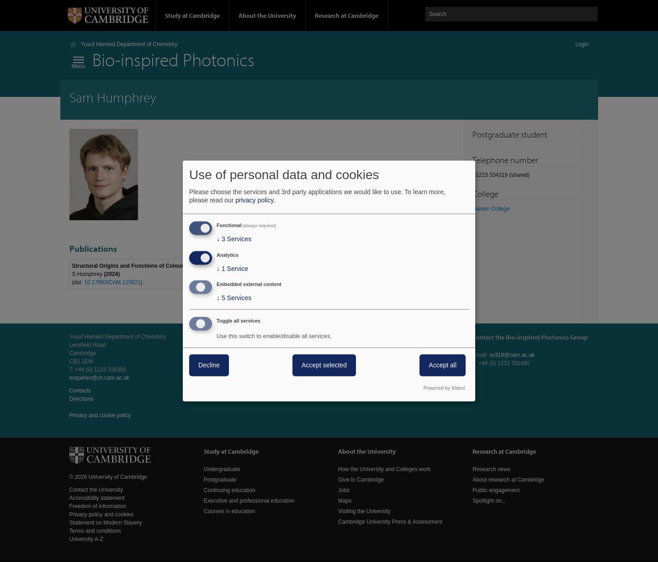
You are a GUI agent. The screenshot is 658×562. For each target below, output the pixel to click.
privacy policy (254, 200)
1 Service (232, 268)
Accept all (442, 365)
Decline (209, 365)
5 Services (234, 298)
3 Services (234, 239)
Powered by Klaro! (444, 388)
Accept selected (324, 365)
